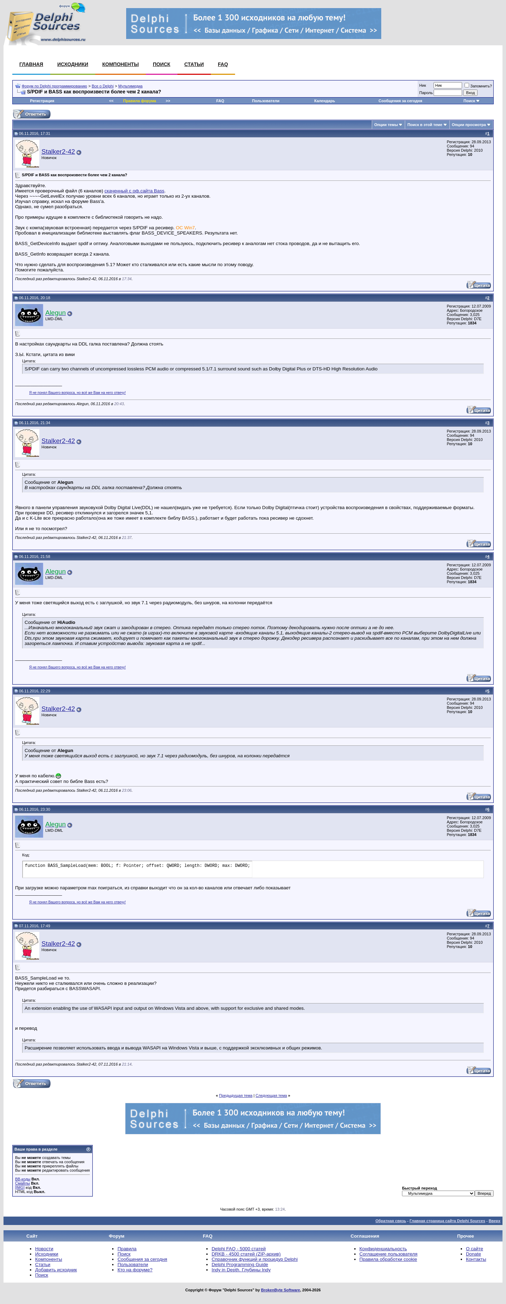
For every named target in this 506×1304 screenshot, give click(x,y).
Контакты (476, 1259)
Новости (44, 1248)
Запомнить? (478, 86)
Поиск (161, 64)
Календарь (324, 101)
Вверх (494, 1221)
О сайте (474, 1248)
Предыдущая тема (235, 1095)
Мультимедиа (130, 86)
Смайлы (22, 1183)
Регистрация (42, 101)
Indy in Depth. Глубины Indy (241, 1269)
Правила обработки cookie (388, 1259)
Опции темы (386, 125)
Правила (126, 1248)
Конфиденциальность (383, 1248)
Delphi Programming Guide (240, 1264)
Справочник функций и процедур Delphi (255, 1259)
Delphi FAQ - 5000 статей (239, 1248)
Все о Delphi (102, 86)
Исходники (72, 64)
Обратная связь (390, 1221)
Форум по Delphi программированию (54, 86)
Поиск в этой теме (424, 125)
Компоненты (120, 64)
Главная (31, 64)
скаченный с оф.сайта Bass (134, 190)
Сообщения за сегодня (400, 101)
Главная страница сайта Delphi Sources (447, 1221)
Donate (473, 1254)
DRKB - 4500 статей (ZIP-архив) (246, 1254)
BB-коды (22, 1179)
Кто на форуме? (134, 1269)
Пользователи (265, 101)
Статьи (194, 64)
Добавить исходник (56, 1269)
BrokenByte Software (280, 1290)
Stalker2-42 (58, 151)
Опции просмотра (469, 125)
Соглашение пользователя (388, 1254)
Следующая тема (271, 1095)
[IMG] (20, 1187)
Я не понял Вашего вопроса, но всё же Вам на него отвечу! (77, 393)
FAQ (223, 64)
